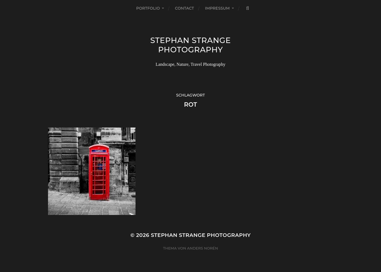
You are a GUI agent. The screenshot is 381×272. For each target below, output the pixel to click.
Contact (184, 8)
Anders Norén (202, 248)
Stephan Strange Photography (190, 45)
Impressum (217, 8)
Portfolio (148, 8)
